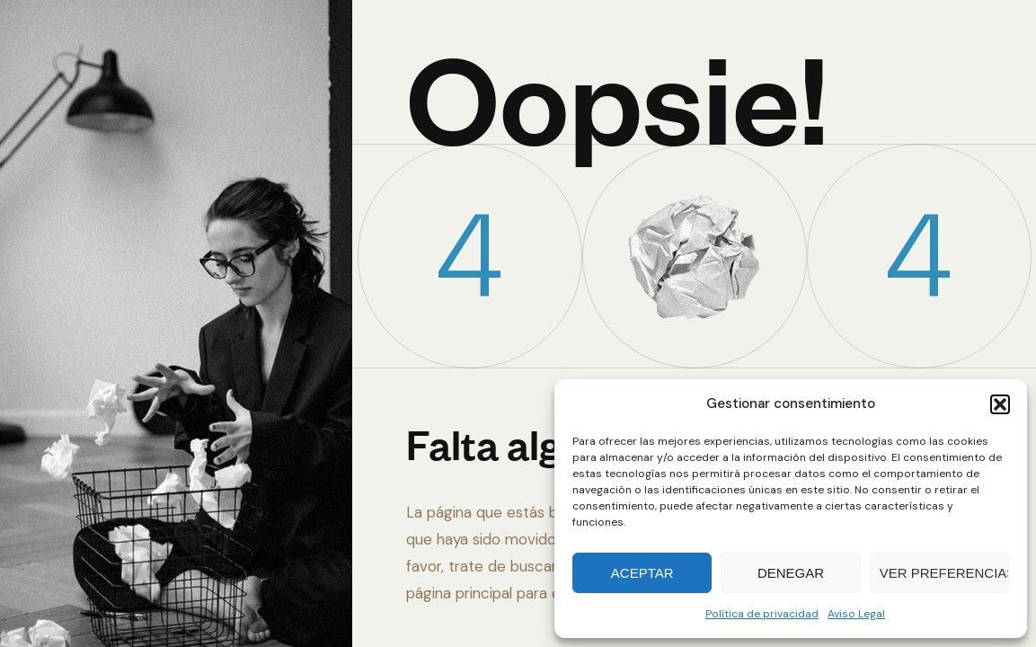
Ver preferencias (944, 573)
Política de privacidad (762, 614)
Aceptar (642, 573)
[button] (1000, 404)
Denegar (790, 573)
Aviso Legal (856, 614)
